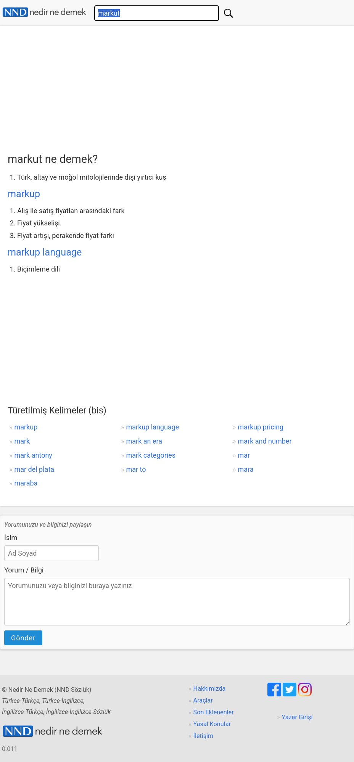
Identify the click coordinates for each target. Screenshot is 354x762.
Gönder (23, 638)
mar (244, 455)
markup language (45, 252)
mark (22, 441)
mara (246, 469)
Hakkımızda (209, 688)
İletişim (203, 735)
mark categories (150, 455)
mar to (136, 469)
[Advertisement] (181, 86)
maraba (25, 483)
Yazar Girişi (297, 717)
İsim (10, 538)
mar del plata (34, 469)
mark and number (265, 441)
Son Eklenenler (213, 712)
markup (24, 193)
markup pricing (261, 427)
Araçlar (203, 700)
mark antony (33, 455)
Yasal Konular (212, 724)
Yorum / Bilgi (23, 570)
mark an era (144, 441)
